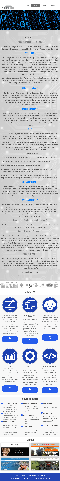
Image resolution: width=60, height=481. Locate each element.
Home (20, 5)
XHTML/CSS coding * (30, 88)
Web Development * (30, 199)
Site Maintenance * (30, 181)
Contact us (53, 5)
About (27, 5)
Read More (9, 339)
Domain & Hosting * (30, 108)
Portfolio (44, 5)
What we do (35, 5)
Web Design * (30, 53)
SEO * (30, 129)
